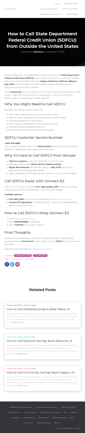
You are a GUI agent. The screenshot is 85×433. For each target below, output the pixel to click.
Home (57, 3)
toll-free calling (29, 259)
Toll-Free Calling (40, 255)
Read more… (18, 322)
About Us (57, 423)
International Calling (22, 255)
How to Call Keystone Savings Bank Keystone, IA (39, 341)
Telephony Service (71, 3)
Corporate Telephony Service (20, 407)
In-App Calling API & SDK (48, 9)
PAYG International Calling (51, 14)
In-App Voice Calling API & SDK (46, 407)
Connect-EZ (15, 187)
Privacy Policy (43, 418)
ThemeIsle (77, 428)
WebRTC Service (72, 14)
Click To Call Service (70, 9)
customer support (16, 259)
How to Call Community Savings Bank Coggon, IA (40, 372)
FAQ (65, 412)
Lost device (15, 418)
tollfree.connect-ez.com (63, 199)
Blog (72, 418)
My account (28, 423)
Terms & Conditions (59, 418)
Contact (74, 412)
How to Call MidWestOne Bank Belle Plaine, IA (38, 309)
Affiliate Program (43, 423)
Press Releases (28, 418)
